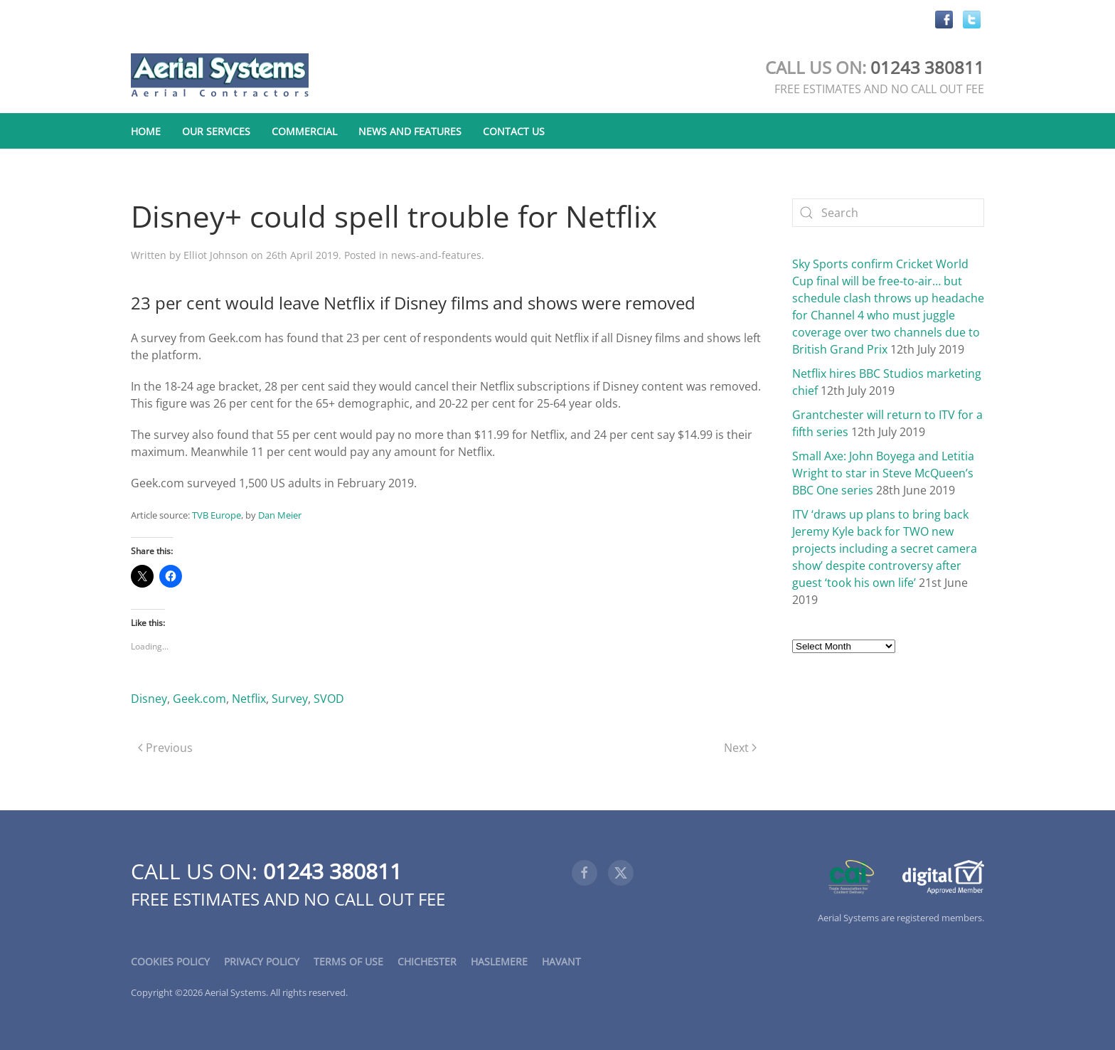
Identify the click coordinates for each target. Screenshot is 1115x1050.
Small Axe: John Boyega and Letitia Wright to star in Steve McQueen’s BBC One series (883, 473)
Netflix (249, 698)
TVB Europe (216, 515)
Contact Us (514, 131)
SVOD (329, 698)
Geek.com (199, 698)
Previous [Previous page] (165, 747)
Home (146, 131)
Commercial (304, 131)
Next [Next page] (740, 747)
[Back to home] (220, 76)
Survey (290, 698)
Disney (149, 698)
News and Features (410, 131)
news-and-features (436, 255)
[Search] (888, 212)
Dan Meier (280, 515)
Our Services (216, 131)
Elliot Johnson (215, 255)
